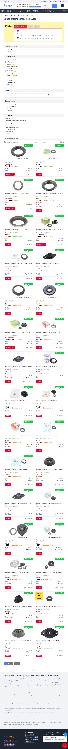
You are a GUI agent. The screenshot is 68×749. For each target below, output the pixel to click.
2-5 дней (8, 108)
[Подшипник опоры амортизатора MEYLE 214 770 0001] (18, 256)
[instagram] (7, 744)
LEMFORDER (10, 71)
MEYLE (9, 73)
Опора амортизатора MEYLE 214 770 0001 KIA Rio (18, 263)
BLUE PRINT (10, 59)
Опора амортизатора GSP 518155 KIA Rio (47, 435)
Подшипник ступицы (10, 129)
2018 (47, 35)
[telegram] (10, 744)
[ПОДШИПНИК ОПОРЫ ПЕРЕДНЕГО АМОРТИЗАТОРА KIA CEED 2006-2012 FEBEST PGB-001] (18, 290)
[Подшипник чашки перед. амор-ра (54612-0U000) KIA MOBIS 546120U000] (49, 598)
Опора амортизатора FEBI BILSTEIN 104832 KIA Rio (49, 469)
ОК (48, 94)
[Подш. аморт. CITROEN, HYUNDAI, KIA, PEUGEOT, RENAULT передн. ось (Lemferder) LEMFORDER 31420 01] (49, 185)
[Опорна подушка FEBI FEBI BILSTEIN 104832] (49, 461)
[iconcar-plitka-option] (61, 142)
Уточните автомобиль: (8, 26)
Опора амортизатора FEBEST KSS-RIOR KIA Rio (48, 263)
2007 (43, 39)
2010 (18, 35)
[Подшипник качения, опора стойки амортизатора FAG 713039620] (49, 324)
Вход (62, 1)
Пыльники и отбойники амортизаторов (16, 120)
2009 (51, 39)
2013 (29, 35)
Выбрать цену (9, 174)
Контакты (55, 1)
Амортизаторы (9, 118)
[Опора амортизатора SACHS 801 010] (18, 151)
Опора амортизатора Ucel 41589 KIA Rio (46, 366)
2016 (40, 35)
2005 (36, 39)
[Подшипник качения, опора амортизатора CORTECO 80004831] (18, 427)
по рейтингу (16, 142)
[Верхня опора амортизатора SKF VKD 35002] (18, 185)
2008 (47, 39)
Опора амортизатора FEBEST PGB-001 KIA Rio (17, 298)
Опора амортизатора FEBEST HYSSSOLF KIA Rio (18, 640)
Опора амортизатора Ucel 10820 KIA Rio (15, 400)
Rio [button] (36, 26)
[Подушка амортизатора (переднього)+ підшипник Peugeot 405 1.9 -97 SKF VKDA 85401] (18, 530)
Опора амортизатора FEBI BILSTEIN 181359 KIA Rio (18, 606)
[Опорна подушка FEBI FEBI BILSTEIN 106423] (18, 358)
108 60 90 (22, 4)
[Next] (18, 663)
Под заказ (8, 110)
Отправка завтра (10, 106)
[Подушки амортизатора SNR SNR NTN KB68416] (18, 324)
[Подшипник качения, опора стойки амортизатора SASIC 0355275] (18, 221)
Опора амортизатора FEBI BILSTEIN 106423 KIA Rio (18, 366)
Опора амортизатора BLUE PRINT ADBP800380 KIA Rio (49, 504)
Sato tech (9, 77)
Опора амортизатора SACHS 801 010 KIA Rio (17, 159)
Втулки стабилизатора (11, 138)
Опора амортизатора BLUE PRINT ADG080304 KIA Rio (18, 504)
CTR (8, 62)
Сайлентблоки (9, 125)
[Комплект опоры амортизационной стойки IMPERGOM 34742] (18, 564)
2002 (25, 39)
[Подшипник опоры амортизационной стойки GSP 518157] (18, 461)
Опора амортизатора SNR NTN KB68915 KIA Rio (48, 229)
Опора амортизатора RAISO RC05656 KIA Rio (48, 640)
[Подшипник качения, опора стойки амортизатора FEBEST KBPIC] (49, 290)
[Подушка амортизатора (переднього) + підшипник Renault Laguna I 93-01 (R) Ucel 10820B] (49, 393)
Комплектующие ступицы (12, 136)
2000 (18, 39)
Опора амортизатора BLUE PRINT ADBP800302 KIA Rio (49, 538)
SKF (9, 80)
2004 (32, 39)
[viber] (13, 744)
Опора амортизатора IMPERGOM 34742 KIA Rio (17, 572)
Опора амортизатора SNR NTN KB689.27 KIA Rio (49, 572)
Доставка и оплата (46, 1)
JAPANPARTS (11, 68)
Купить (39, 174)
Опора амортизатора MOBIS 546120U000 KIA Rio (49, 606)
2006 (40, 39)
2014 (32, 35)
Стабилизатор (9, 131)
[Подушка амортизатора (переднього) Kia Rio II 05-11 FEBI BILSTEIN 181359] (18, 598)
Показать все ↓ (9, 84)
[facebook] (5, 744)
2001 (21, 39)
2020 (18, 32)
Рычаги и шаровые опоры (12, 127)
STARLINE (10, 82)
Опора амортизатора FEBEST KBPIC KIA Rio (47, 298)
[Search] (54, 6)
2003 (29, 39)
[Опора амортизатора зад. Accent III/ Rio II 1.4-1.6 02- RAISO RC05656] (49, 633)
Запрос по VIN (35, 6)
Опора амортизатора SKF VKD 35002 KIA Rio (17, 193)
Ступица (7, 133)
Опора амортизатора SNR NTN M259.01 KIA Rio (48, 159)
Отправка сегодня (11, 104)
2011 (21, 35)
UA (5, 1)
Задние (8, 51)
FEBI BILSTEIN (11, 66)
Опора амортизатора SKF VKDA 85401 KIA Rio (17, 538)
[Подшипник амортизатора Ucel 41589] (49, 358)
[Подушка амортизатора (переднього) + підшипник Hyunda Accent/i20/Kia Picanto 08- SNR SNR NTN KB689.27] (49, 564)
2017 (43, 35)
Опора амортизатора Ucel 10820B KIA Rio (47, 400)
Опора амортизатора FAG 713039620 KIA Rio (48, 332)
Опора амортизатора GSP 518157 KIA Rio (16, 469)
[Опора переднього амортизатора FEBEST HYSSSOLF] (18, 633)
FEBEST (9, 64)
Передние (8, 49)
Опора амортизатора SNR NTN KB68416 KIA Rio (17, 332)
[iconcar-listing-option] (63, 142)
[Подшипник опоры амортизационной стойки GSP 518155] (49, 427)
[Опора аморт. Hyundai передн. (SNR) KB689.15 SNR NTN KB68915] (49, 221)
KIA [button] (30, 26)
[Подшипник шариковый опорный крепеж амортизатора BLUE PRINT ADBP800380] (49, 496)
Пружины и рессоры (10, 123)
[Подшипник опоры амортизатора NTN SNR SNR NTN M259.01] (49, 151)
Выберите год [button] (20, 26)
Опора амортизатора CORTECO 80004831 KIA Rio (18, 435)
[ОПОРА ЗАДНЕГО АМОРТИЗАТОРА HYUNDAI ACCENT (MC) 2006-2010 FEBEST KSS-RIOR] (49, 256)
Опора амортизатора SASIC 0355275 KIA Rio (17, 229)
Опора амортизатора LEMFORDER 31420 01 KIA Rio (49, 193)
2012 (25, 35)
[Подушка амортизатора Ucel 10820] (18, 393)
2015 (36, 35)
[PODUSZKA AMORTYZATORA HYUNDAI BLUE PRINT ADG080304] (18, 496)
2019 (51, 35)
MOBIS (12, 75)
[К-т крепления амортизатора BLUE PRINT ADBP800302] (49, 530)
